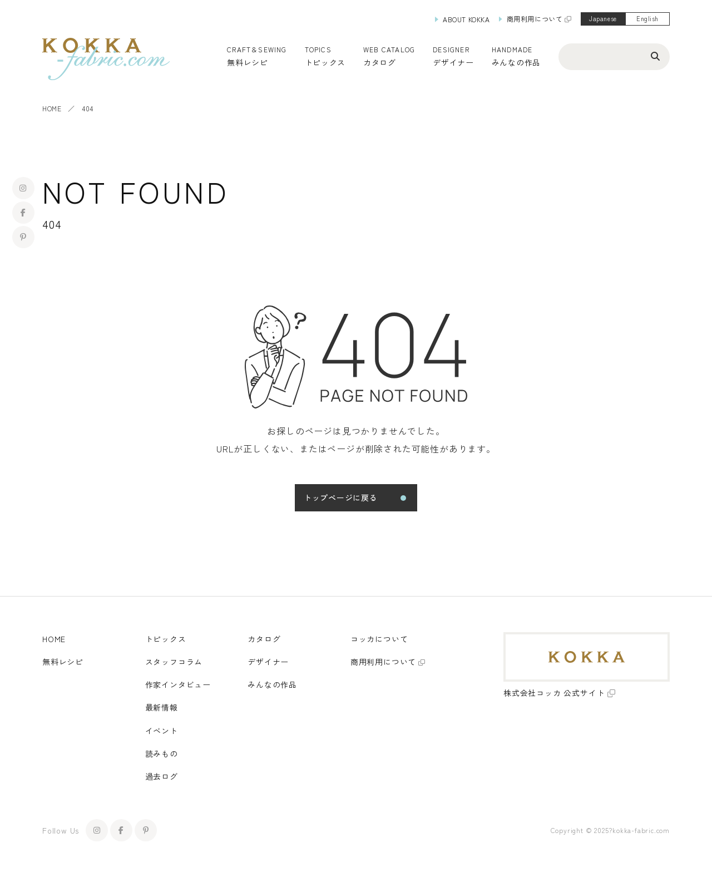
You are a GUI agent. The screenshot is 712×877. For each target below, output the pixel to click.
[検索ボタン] (655, 55)
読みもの (161, 753)
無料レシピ (62, 661)
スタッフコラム (174, 661)
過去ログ (161, 776)
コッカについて (379, 638)
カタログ (379, 62)
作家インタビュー (178, 684)
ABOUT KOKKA (466, 19)
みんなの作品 (516, 62)
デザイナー (453, 62)
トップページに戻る (340, 497)
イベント (161, 730)
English (647, 18)
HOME (51, 108)
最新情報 (161, 707)
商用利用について (535, 18)
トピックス (165, 638)
